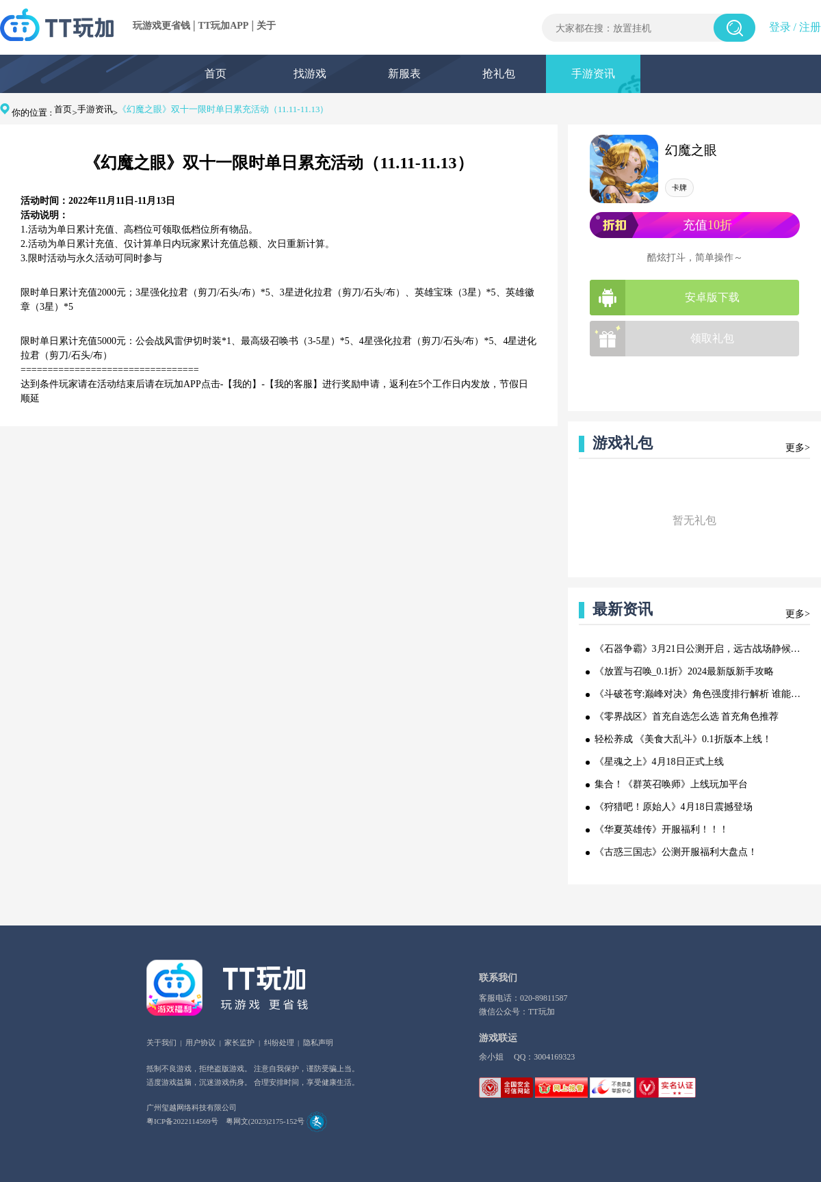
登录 (780, 27)
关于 (266, 26)
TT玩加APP (223, 26)
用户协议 (200, 1042)
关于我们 (161, 1042)
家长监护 (239, 1042)
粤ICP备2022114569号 (182, 1121)
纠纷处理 (279, 1042)
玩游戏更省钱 (161, 26)
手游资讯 (593, 73)
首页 (215, 73)
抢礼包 (498, 73)
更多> (797, 448)
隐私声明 (318, 1042)
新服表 (404, 73)
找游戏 (310, 73)
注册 (810, 27)
